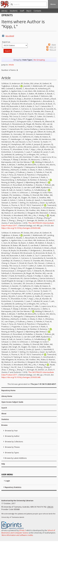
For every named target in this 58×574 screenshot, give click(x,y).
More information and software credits (17, 535)
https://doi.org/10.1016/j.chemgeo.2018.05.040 (20, 228)
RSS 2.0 (53, 49)
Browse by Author (12, 436)
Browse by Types (12, 452)
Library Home (6, 396)
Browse (4, 425)
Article (11, 64)
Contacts (37, 10)
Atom (53, 44)
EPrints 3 (22, 530)
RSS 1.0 (53, 47)
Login (7, 481)
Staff (22, 10)
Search (4, 408)
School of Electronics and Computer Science (28, 531)
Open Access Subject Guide (12, 402)
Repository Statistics (13, 487)
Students (14, 10)
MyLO (28, 10)
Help (3, 464)
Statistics (5, 419)
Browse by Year (11, 430)
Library (4, 10)
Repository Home (8, 390)
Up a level (10, 36)
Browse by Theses (12, 447)
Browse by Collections (14, 441)
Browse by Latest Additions (16, 458)
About (3, 413)
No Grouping (39, 59)
